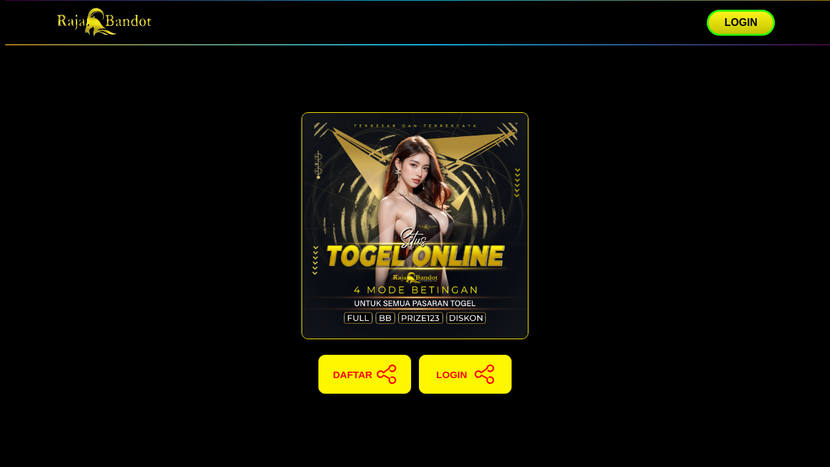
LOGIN (740, 22)
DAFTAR (365, 374)
